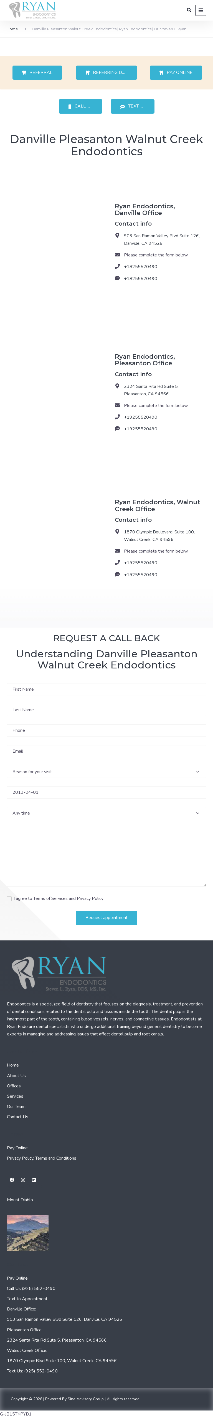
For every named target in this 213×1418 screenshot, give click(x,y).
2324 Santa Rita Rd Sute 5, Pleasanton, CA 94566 (57, 1340)
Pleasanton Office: (24, 1330)
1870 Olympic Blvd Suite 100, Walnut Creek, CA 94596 (62, 1361)
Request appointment (106, 918)
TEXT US (133, 106)
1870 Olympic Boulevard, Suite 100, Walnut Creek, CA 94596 (159, 536)
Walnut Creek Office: (27, 1350)
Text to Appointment (27, 1299)
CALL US (81, 106)
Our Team (16, 1107)
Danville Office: (21, 1309)
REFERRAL (37, 72)
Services (15, 1096)
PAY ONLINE (175, 72)
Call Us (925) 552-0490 (31, 1288)
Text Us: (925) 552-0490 (32, 1371)
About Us (16, 1076)
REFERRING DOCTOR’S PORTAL (111, 72)
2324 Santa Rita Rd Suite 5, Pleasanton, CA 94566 (151, 390)
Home (12, 29)
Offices (14, 1086)
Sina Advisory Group (86, 1399)
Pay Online (17, 1148)
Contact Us (17, 1117)
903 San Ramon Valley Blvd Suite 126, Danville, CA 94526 (162, 239)
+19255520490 (140, 267)
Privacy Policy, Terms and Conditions (41, 1158)
